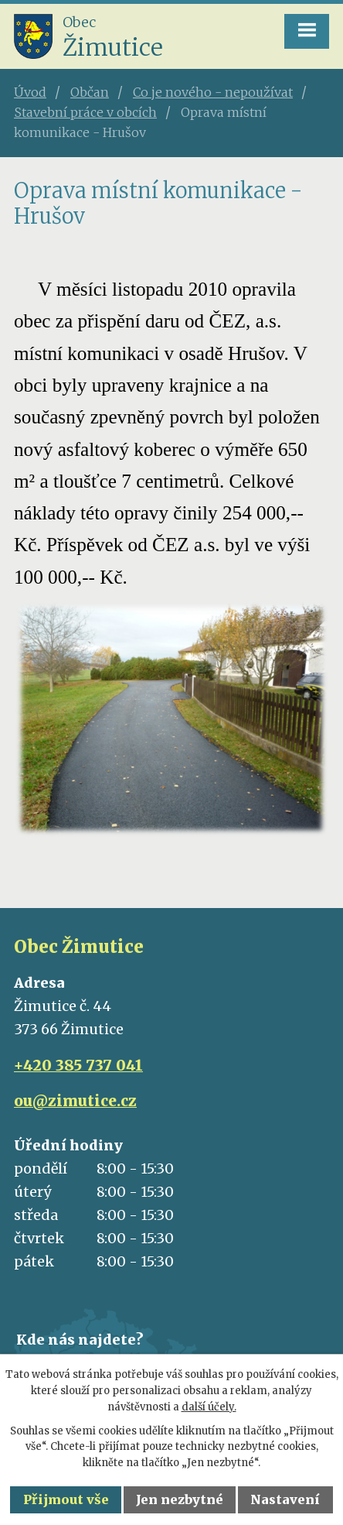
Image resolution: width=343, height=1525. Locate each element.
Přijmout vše (66, 1499)
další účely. (209, 1407)
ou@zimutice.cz (75, 1100)
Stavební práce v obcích (85, 112)
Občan (89, 92)
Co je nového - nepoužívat (213, 92)
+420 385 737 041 (78, 1065)
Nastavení (285, 1499)
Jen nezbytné (179, 1499)
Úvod (30, 92)
